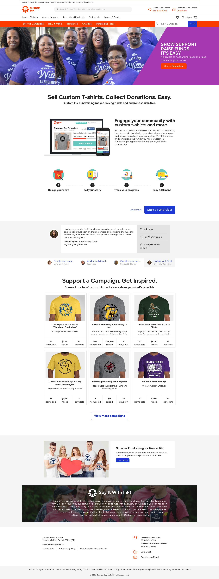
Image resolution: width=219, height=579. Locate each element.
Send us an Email (150, 557)
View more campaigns (109, 416)
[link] (31, 9)
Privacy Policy (76, 569)
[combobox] (93, 9)
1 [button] (107, 82)
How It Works (55, 23)
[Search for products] (90, 9)
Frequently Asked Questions (93, 548)
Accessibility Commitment (120, 569)
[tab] (60, 262)
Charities (87, 23)
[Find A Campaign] (173, 23)
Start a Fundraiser (178, 66)
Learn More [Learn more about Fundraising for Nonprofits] (122, 460)
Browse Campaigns (33, 23)
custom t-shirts (62, 569)
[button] (187, 10)
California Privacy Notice (95, 569)
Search (192, 24)
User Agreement (141, 569)
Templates (72, 23)
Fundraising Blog (67, 548)
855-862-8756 (148, 546)
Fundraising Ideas (105, 23)
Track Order (48, 548)
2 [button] (112, 82)
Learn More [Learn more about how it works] (136, 209)
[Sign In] (186, 17)
